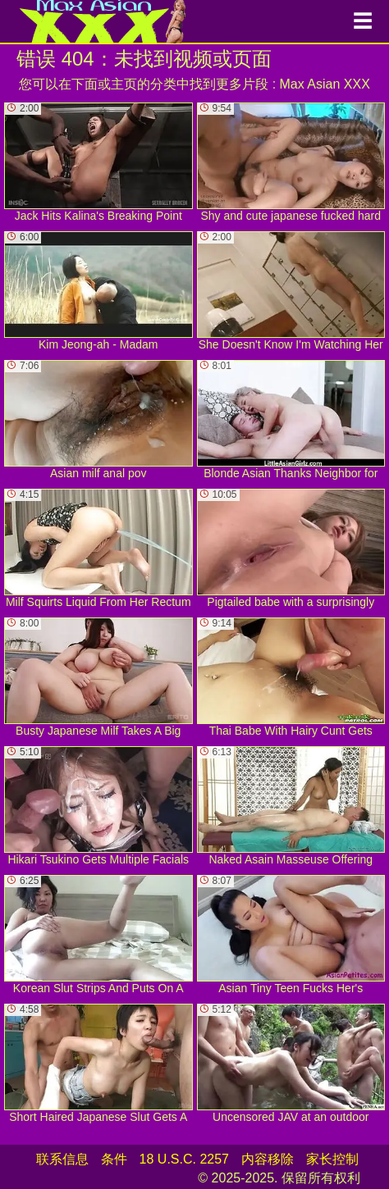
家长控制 (332, 1159)
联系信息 (62, 1159)
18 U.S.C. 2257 (184, 1159)
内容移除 (267, 1159)
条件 (114, 1159)
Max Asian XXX (325, 84)
